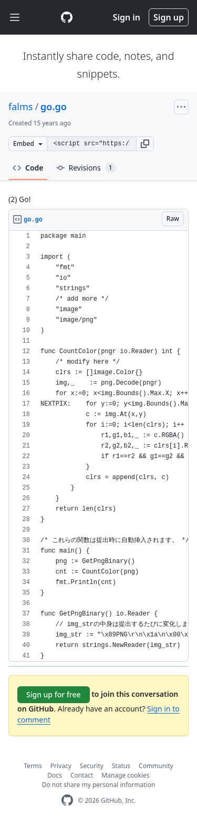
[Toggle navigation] (14, 17)
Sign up (168, 17)
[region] (98, 446)
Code (28, 168)
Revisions (86, 168)
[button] (145, 143)
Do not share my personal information (98, 784)
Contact (81, 775)
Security (91, 765)
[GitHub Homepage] (67, 800)
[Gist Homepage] (66, 17)
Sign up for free (53, 694)
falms (20, 106)
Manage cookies (125, 775)
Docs (54, 775)
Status (121, 765)
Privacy (60, 765)
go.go (53, 106)
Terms (33, 765)
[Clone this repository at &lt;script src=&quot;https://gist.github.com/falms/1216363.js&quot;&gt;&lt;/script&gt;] (91, 143)
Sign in (126, 17)
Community (156, 765)
